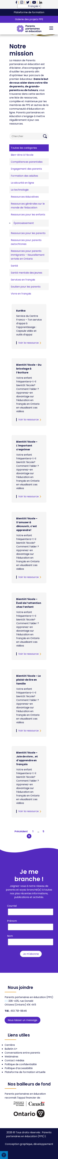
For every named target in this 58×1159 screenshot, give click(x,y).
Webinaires (11, 1056)
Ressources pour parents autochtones (26, 242)
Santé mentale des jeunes (26, 272)
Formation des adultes (24, 176)
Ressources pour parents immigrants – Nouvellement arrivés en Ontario (28, 255)
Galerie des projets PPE (29, 19)
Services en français (23, 279)
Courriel (12, 906)
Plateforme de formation (29, 12)
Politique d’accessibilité (19, 1068)
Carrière (10, 1045)
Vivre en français (21, 293)
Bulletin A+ (11, 1049)
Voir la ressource (28, 342)
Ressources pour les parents (28, 233)
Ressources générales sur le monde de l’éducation (28, 205)
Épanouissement (24, 223)
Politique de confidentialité (21, 1064)
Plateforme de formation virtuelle (25, 1072)
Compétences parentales (27, 162)
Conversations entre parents (22, 1052)
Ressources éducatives (25, 196)
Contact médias (14, 1060)
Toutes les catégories (24, 148)
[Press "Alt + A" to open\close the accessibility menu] (4, 1155)
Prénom (12, 921)
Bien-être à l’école (22, 155)
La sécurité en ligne (22, 183)
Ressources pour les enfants (28, 214)
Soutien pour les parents (26, 286)
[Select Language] (29, 6)
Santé (14, 265)
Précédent (21, 831)
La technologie (20, 190)
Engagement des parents (26, 169)
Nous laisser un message (22, 1020)
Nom (10, 936)
